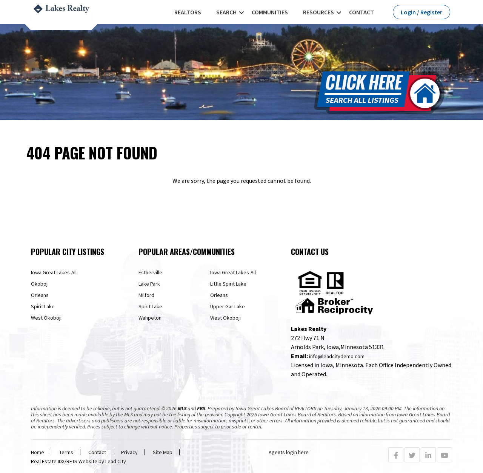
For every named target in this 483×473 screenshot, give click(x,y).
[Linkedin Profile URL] (428, 455)
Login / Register (421, 12)
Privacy (129, 452)
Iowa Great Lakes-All (54, 272)
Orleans (40, 295)
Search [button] (226, 12)
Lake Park (149, 283)
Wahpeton (150, 317)
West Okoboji (46, 317)
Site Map (162, 452)
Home (37, 452)
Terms (66, 452)
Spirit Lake (43, 306)
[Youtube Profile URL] (444, 455)
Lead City (115, 461)
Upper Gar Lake (227, 306)
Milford (146, 295)
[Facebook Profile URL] (396, 455)
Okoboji (40, 283)
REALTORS (187, 12)
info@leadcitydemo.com (337, 356)
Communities (270, 12)
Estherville (150, 272)
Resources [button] (318, 12)
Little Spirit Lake (228, 283)
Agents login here (289, 452)
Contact (361, 12)
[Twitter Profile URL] (412, 455)
